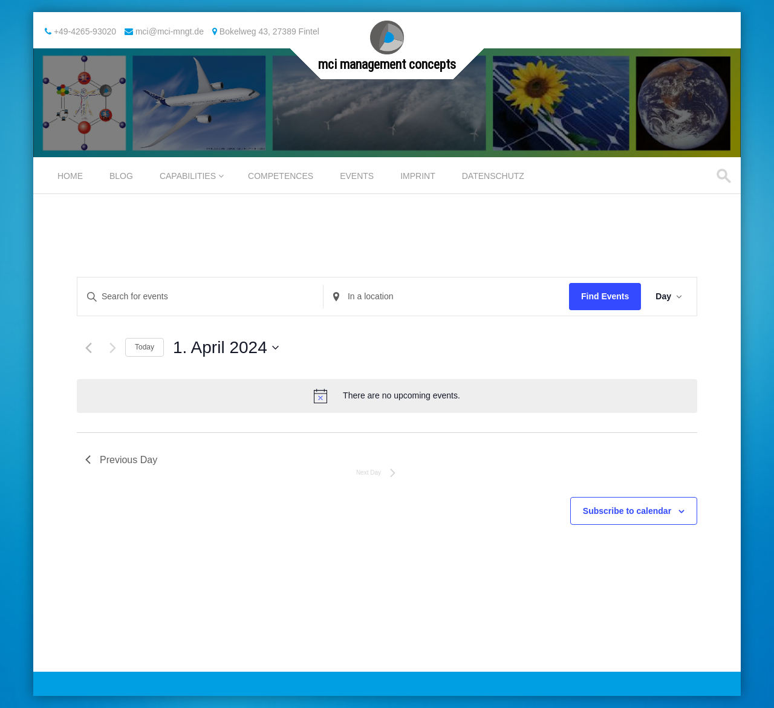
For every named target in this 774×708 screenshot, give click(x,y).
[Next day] (112, 348)
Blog (121, 176)
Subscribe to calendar (627, 511)
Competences (280, 176)
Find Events (605, 296)
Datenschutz (493, 176)
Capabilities (188, 176)
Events (357, 176)
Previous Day (121, 460)
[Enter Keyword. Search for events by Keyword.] (200, 297)
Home (70, 176)
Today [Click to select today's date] (144, 347)
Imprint (417, 176)
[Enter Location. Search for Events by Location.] (446, 297)
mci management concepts (387, 64)
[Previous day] (88, 348)
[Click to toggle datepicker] (226, 348)
